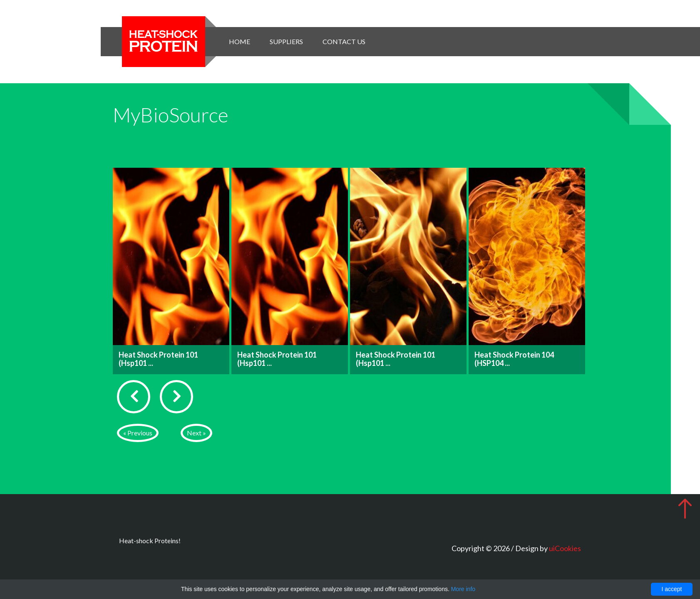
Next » (196, 433)
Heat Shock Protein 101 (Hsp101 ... (158, 359)
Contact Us (344, 41)
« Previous (137, 433)
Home (239, 41)
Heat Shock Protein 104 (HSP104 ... (514, 359)
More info (463, 589)
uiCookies (565, 548)
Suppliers (286, 41)
